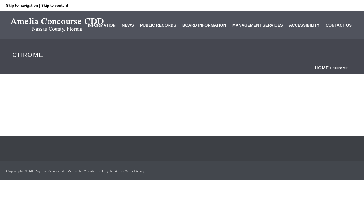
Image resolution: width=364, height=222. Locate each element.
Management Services (257, 25)
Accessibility (304, 25)
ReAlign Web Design (128, 171)
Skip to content (54, 5)
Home (322, 67)
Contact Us (339, 25)
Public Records (158, 25)
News (128, 25)
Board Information (204, 25)
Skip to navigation (22, 5)
